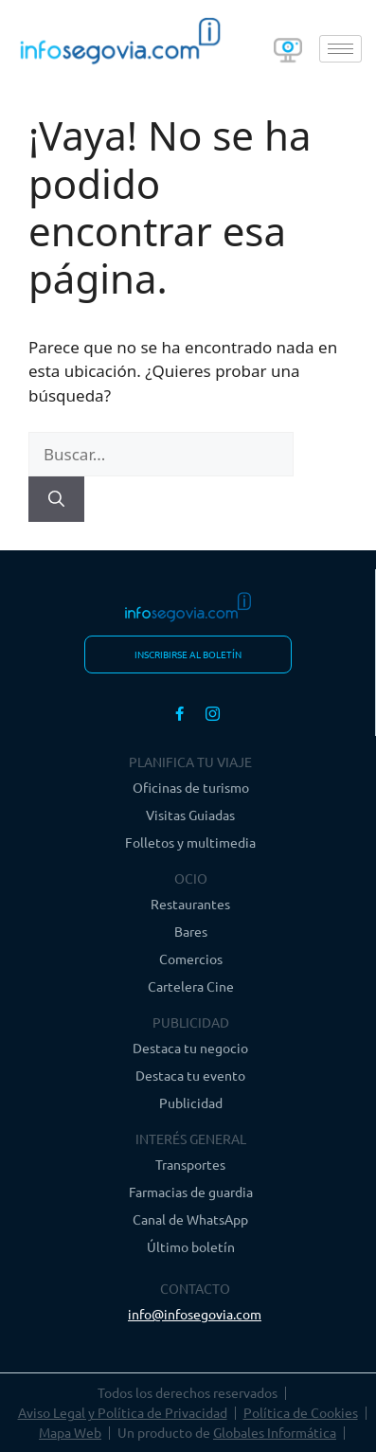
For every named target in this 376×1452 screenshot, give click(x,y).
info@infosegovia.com (194, 1313)
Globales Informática (274, 1432)
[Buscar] (56, 499)
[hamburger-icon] (340, 49)
